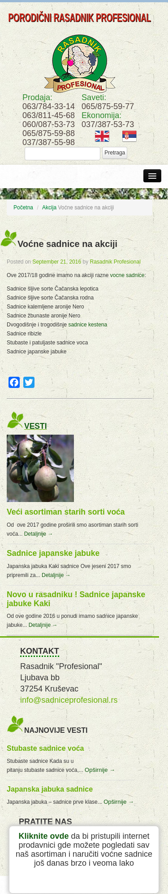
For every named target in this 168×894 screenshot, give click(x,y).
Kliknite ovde (43, 836)
